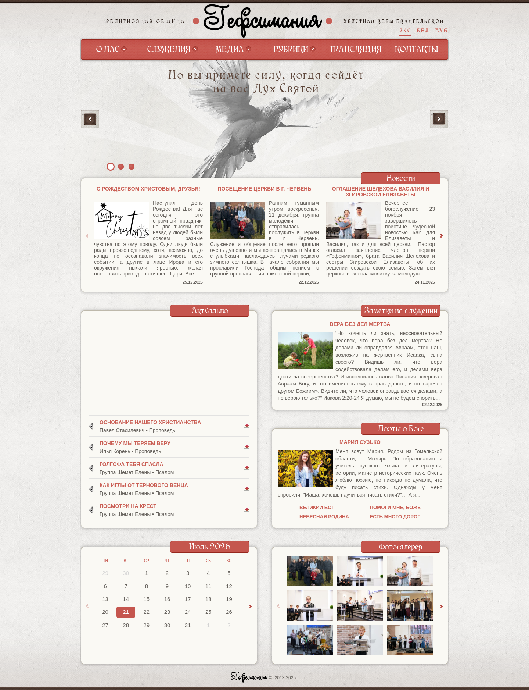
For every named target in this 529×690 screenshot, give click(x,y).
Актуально (210, 311)
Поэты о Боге (401, 429)
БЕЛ (423, 31)
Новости (400, 178)
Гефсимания (263, 21)
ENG (441, 31)
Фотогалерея (400, 547)
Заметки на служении (401, 311)
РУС (405, 31)
